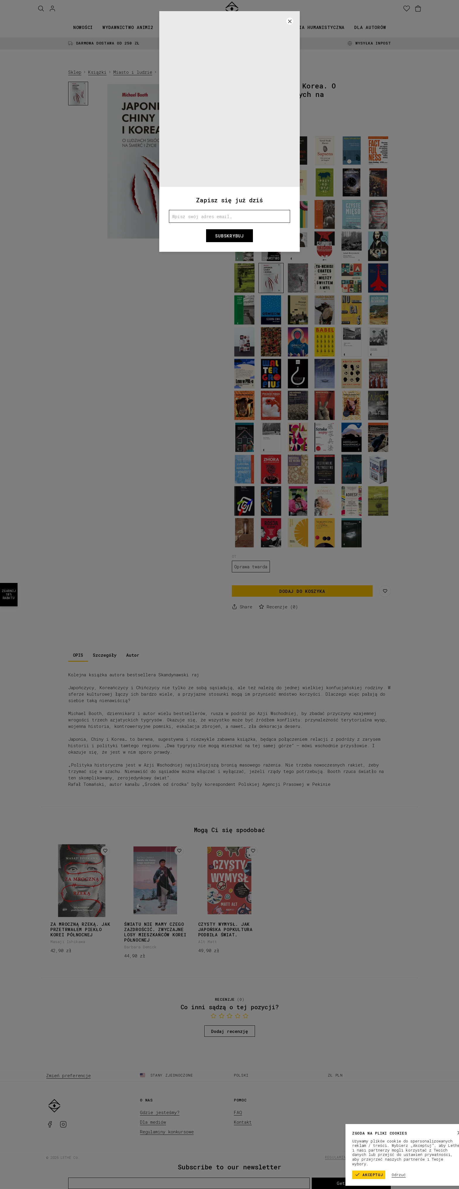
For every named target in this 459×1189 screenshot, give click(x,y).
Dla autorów (370, 27)
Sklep (74, 72)
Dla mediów (153, 1122)
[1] (161, 236)
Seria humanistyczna (318, 27)
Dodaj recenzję (229, 1031)
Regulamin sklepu (343, 1157)
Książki (172, 27)
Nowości (83, 27)
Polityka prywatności (390, 1157)
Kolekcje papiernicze (220, 27)
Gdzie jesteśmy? (159, 1112)
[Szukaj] (40, 8)
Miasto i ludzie (132, 72)
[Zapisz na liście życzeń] (385, 591)
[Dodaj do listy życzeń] (105, 851)
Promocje (269, 27)
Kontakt (243, 1122)
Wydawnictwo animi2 (127, 27)
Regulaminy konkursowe (167, 1132)
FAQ (238, 1112)
